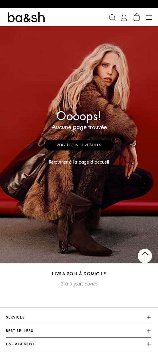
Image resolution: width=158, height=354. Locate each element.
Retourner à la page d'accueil (79, 162)
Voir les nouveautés (79, 145)
